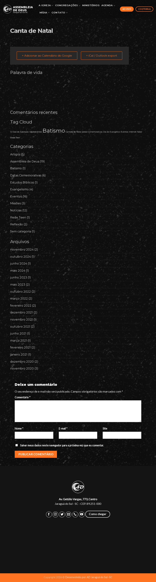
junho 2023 (18, 277)
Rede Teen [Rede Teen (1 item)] (15, 138)
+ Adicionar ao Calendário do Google (47, 55)
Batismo (16, 168)
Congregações (68, 5)
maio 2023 (17, 284)
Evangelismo (19, 189)
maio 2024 (17, 270)
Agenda (108, 5)
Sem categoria (20, 231)
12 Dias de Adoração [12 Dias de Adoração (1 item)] (19, 132)
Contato (60, 12)
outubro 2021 (20, 326)
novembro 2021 (21, 319)
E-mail (63, 428)
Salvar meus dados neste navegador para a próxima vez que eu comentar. (62, 445)
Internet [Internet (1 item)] (132, 132)
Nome (19, 428)
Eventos (16, 196)
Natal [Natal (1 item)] (139, 132)
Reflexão (16, 224)
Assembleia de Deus (24, 161)
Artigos (15, 154)
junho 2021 (18, 333)
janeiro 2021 (18, 354)
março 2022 (19, 298)
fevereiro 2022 (20, 305)
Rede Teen (18, 217)
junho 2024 (18, 263)
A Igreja (46, 5)
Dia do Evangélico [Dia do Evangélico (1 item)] (111, 132)
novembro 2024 (22, 249)
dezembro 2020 (22, 361)
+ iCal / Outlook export (101, 55)
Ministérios (91, 5)
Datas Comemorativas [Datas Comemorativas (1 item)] (92, 132)
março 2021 (18, 340)
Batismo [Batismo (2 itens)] (54, 130)
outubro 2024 (20, 256)
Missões (15, 203)
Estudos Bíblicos (22, 182)
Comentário (22, 397)
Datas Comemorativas (25, 175)
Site (105, 428)
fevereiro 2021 (20, 347)
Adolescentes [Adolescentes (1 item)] (35, 132)
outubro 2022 (20, 291)
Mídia (45, 12)
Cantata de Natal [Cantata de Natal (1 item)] (73, 132)
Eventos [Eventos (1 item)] (124, 132)
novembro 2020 (22, 368)
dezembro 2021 (21, 312)
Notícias (16, 210)
